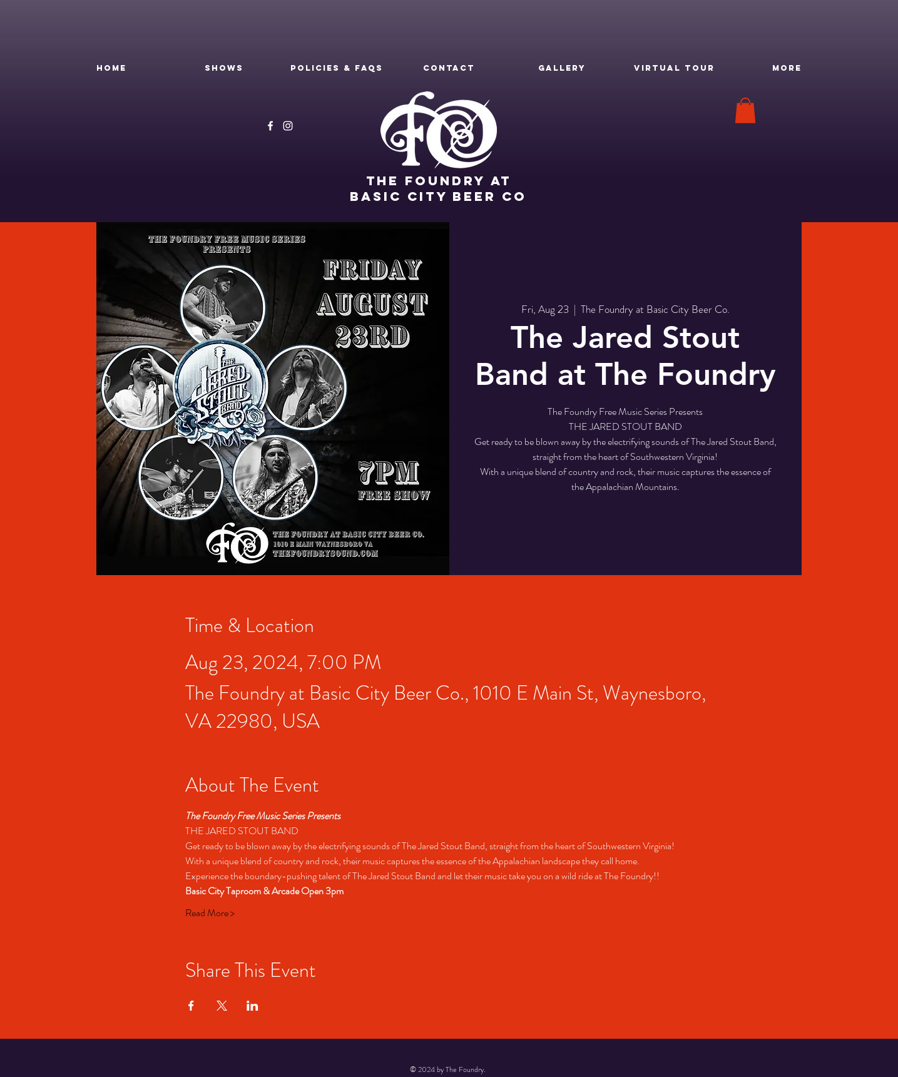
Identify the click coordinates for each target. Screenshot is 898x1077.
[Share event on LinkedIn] (252, 1006)
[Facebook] (270, 126)
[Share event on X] (222, 1006)
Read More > (210, 913)
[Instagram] (288, 126)
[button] (745, 110)
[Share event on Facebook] (191, 1006)
